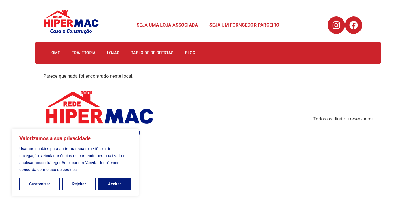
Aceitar (114, 184)
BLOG (190, 53)
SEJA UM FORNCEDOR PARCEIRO (244, 25)
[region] (75, 162)
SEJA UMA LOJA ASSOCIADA (167, 25)
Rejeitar (79, 184)
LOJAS (113, 53)
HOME (54, 53)
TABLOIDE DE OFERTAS (152, 53)
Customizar (39, 184)
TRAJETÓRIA (84, 53)
